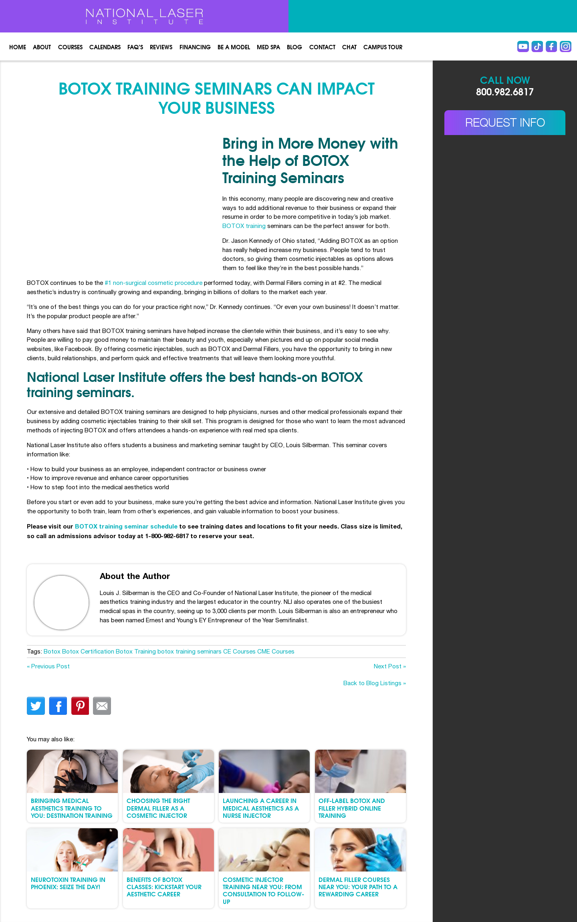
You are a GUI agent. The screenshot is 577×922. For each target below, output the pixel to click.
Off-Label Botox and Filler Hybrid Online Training (352, 807)
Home (17, 46)
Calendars (105, 46)
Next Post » (390, 666)
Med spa (268, 46)
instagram (565, 46)
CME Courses (276, 651)
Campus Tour (382, 46)
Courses (70, 46)
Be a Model (234, 46)
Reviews (161, 46)
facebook (58, 706)
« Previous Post (48, 666)
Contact (322, 46)
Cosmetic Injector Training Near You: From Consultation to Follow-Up (263, 890)
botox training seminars (189, 651)
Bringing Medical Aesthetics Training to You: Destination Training (72, 807)
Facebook (551, 46)
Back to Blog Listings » (374, 683)
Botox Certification (88, 651)
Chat (349, 46)
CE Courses (239, 651)
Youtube (523, 46)
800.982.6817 (505, 91)
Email (102, 706)
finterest (80, 706)
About (42, 46)
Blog (294, 46)
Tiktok (537, 46)
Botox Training (136, 651)
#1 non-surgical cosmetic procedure (153, 282)
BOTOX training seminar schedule (126, 526)
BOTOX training (244, 225)
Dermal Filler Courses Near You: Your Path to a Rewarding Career (358, 886)
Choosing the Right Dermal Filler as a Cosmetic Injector (158, 807)
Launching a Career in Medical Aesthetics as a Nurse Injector (261, 807)
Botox (52, 651)
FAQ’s (135, 46)
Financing (195, 46)
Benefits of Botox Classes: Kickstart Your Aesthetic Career (164, 886)
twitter (36, 706)
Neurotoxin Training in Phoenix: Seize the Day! (68, 882)
